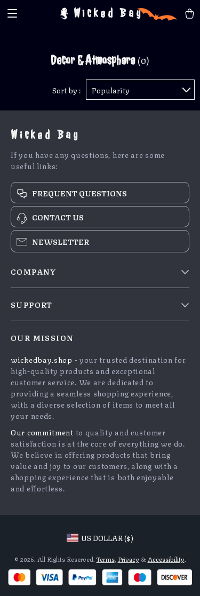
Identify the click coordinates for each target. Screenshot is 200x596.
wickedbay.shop (42, 359)
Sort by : (66, 90)
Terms (106, 559)
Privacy (128, 559)
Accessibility (166, 559)
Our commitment (42, 432)
